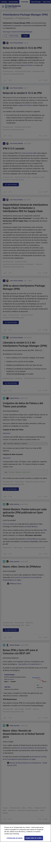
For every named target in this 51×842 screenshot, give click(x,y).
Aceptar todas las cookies (34, 838)
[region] (25, 833)
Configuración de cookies (15, 838)
